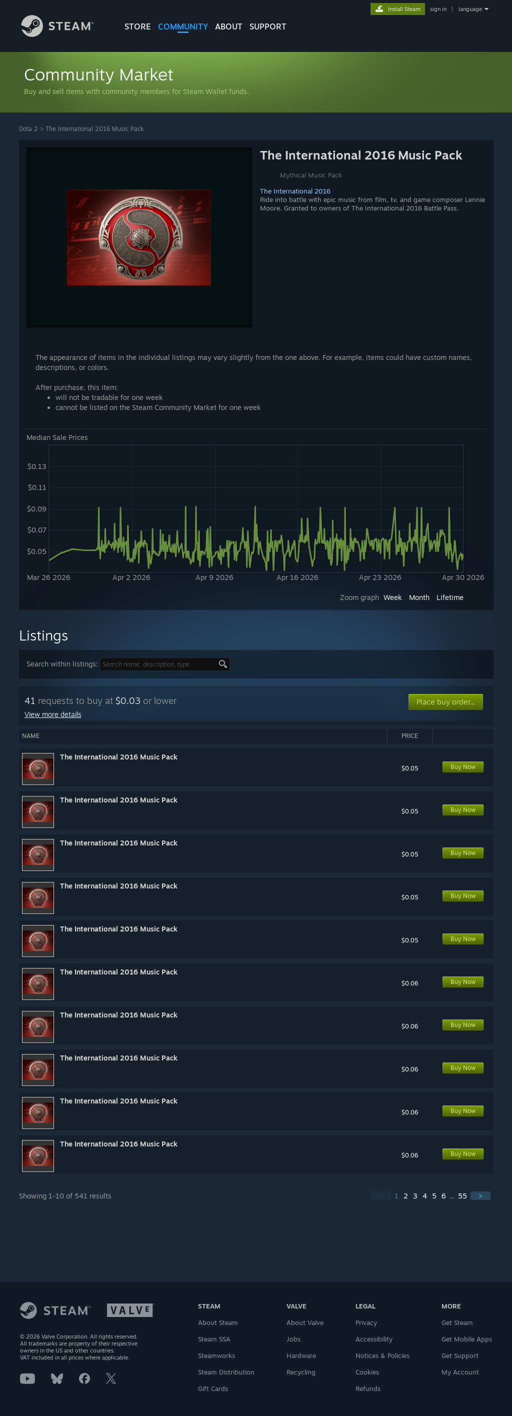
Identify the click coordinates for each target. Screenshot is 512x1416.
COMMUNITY (183, 27)
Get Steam (457, 1322)
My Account (460, 1372)
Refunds (368, 1388)
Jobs (293, 1339)
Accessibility (374, 1339)
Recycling (301, 1372)
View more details (53, 714)
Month (419, 597)
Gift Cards (213, 1388)
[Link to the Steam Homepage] (65, 34)
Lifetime (450, 597)
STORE (137, 27)
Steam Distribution (226, 1372)
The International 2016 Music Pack (95, 128)
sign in (438, 9)
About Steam (218, 1322)
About (228, 27)
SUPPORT (268, 27)
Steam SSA (214, 1339)
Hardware (301, 1356)
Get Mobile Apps (467, 1339)
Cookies (367, 1372)
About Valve (305, 1322)
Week (393, 597)
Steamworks (216, 1356)
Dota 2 (28, 128)
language (470, 9)
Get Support (460, 1356)
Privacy (366, 1322)
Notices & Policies (383, 1356)
